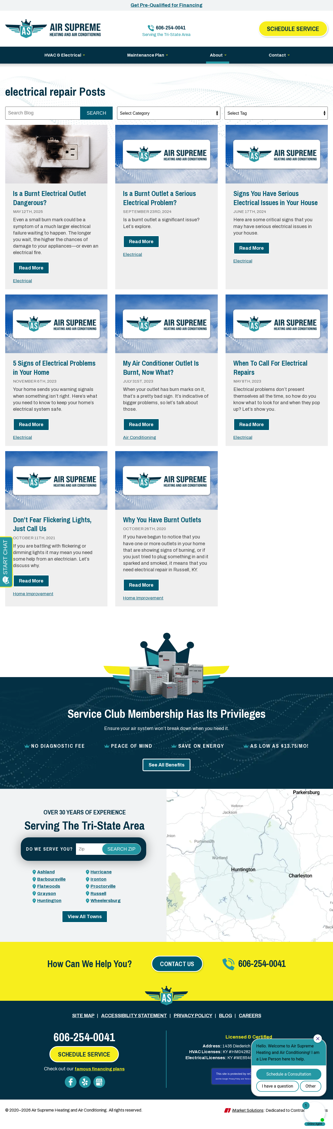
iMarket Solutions (248, 1118)
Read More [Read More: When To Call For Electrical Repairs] (251, 424)
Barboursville (52, 887)
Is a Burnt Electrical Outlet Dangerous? (54, 197)
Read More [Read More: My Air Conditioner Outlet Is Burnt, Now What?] (141, 424)
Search (96, 113)
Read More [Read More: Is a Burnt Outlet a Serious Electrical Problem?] (141, 241)
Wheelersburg (107, 909)
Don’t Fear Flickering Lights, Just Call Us (45, 523)
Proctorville (104, 895)
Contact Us (177, 972)
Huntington (50, 909)
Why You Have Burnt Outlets (155, 523)
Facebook (70, 1090)
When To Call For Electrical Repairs (275, 367)
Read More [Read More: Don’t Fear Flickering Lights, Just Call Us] (31, 581)
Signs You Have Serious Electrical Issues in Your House (271, 202)
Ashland (46, 880)
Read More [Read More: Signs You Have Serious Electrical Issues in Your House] (251, 257)
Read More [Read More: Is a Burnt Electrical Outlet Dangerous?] (31, 268)
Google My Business (99, 1090)
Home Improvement (34, 593)
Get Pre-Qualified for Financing (166, 5)
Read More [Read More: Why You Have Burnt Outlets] (141, 594)
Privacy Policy (234, 1087)
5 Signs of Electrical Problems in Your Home (49, 367)
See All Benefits (166, 773)
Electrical (23, 280)
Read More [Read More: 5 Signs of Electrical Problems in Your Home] (31, 424)
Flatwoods (49, 895)
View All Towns (85, 925)
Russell (99, 902)
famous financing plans (99, 1076)
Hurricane (102, 880)
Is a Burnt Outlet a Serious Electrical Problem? (164, 197)
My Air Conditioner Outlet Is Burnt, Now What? (166, 367)
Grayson (47, 902)
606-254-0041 (170, 25)
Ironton (99, 887)
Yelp (85, 1090)
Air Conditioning (140, 437)
